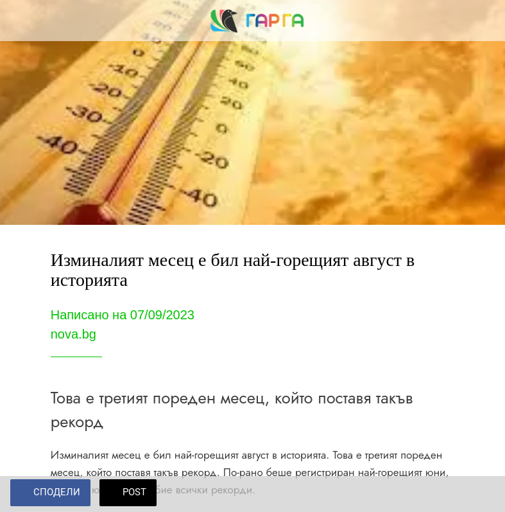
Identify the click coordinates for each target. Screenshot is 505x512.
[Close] (20, 20)
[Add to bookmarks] (479, 494)
